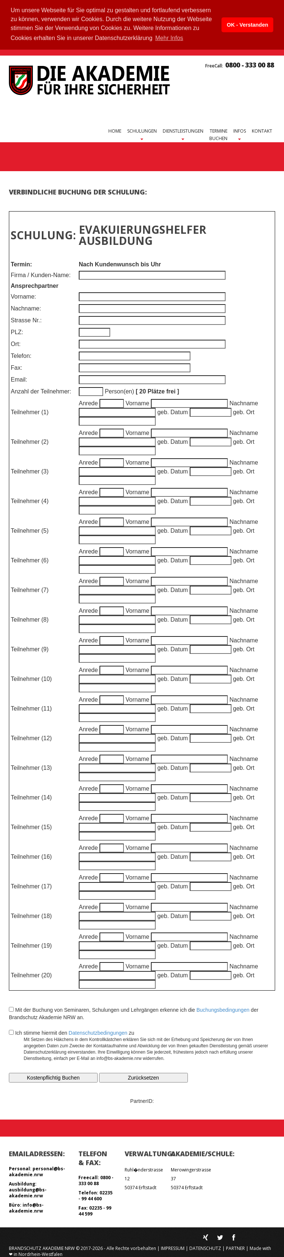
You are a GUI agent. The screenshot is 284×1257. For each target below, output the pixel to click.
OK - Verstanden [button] (247, 25)
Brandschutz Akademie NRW (42, 1247)
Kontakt (262, 130)
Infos (239, 130)
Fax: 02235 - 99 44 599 (94, 1210)
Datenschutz (205, 1247)
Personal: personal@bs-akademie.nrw (37, 1171)
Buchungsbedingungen (222, 1009)
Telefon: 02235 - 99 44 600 (95, 1195)
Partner (235, 1247)
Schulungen (142, 130)
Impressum (173, 1247)
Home (114, 130)
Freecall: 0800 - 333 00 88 (96, 1180)
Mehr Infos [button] (169, 38)
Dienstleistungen (183, 130)
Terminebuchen (218, 134)
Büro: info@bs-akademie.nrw (26, 1207)
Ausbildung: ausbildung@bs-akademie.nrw (28, 1189)
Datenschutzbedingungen (98, 1032)
